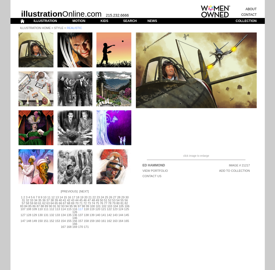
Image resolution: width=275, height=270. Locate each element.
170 (80, 226)
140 (97, 215)
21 (90, 197)
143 (115, 215)
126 (74, 212)
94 (66, 206)
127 (23, 215)
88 (42, 206)
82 (126, 203)
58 (27, 203)
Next (84, 191)
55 (122, 200)
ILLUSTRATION (45, 21)
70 (76, 203)
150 (40, 220)
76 (101, 203)
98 (83, 206)
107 (23, 209)
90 (50, 206)
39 (56, 200)
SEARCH (130, 21)
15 (65, 197)
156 (74, 220)
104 (115, 206)
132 (51, 215)
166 (74, 223)
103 (109, 206)
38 (52, 200)
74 (93, 203)
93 (62, 206)
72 (85, 203)
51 (105, 200)
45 (80, 200)
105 (121, 206)
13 (57, 197)
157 (80, 220)
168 (69, 226)
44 (76, 200)
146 (74, 218)
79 (113, 203)
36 (44, 200)
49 (97, 200)
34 (35, 200)
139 (92, 215)
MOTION (79, 21)
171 (86, 226)
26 (110, 197)
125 (126, 209)
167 (63, 226)
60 (35, 203)
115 (69, 209)
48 (93, 200)
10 (44, 197)
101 (98, 206)
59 (31, 203)
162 (109, 220)
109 (34, 209)
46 (85, 200)
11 (48, 197)
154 (63, 220)
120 (97, 209)
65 (56, 203)
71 (80, 203)
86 (34, 206)
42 (68, 200)
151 (46, 220)
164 (120, 220)
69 (72, 203)
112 (51, 209)
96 (75, 206)
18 (77, 197)
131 (46, 215)
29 (123, 197)
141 (103, 215)
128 (28, 215)
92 (58, 206)
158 (86, 220)
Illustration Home (35, 28)
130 (40, 215)
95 (71, 206)
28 (118, 197)
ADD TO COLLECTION (234, 170)
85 (30, 206)
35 (39, 200)
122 (109, 209)
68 (68, 203)
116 (74, 209)
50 (101, 200)
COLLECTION (246, 21)
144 (120, 215)
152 (51, 220)
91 (54, 206)
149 (34, 220)
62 (44, 203)
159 (92, 220)
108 (28, 209)
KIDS (104, 21)
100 (92, 206)
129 (34, 215)
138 (86, 215)
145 (126, 215)
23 (98, 197)
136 (74, 215)
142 (109, 215)
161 (103, 220)
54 (118, 200)
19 (81, 197)
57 (23, 203)
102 (104, 206)
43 (72, 200)
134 (63, 215)
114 (63, 209)
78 (109, 203)
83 (21, 206)
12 (53, 197)
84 (25, 206)
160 (97, 220)
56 (126, 200)
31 (23, 200)
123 (115, 209)
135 (69, 215)
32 (27, 200)
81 (122, 203)
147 (23, 220)
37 (48, 200)
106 (127, 206)
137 (80, 215)
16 (69, 197)
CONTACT (248, 15)
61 (39, 203)
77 (105, 203)
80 (118, 203)
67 (64, 203)
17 (73, 197)
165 (126, 220)
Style (58, 28)
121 (103, 209)
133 (57, 215)
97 (79, 206)
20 (86, 197)
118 (86, 209)
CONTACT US (152, 176)
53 (113, 200)
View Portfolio (155, 170)
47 (89, 200)
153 (57, 220)
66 (60, 203)
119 (92, 209)
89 (46, 206)
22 (94, 197)
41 (64, 200)
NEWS (152, 21)
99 (87, 206)
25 (106, 197)
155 (69, 220)
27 (114, 197)
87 (38, 206)
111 (46, 209)
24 (102, 197)
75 (97, 203)
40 (60, 200)
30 (127, 197)
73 (89, 203)
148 (28, 220)
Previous (69, 191)
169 (74, 226)
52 (109, 200)
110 (40, 209)
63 (48, 203)
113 (57, 209)
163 (115, 220)
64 (52, 203)
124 (120, 209)
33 (31, 200)
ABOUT (250, 9)
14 (61, 197)
